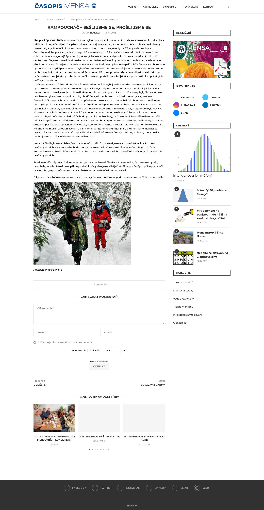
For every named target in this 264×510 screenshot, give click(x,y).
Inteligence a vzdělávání (187, 314)
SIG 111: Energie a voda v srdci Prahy (144, 438)
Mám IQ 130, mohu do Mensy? (212, 192)
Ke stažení (183, 32)
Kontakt (208, 7)
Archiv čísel (150, 7)
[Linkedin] (216, 105)
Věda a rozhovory (183, 298)
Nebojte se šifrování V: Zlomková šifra (212, 254)
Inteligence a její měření (192, 175)
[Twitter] (216, 97)
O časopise (169, 7)
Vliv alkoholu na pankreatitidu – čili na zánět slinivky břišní (212, 214)
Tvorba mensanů (183, 306)
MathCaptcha (103, 361)
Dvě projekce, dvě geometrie (99, 436)
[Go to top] (132, 505)
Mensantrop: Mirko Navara (210, 234)
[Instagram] (187, 105)
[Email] (187, 113)
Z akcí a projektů (56, 19)
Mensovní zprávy (183, 290)
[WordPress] (197, 488)
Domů (37, 19)
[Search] (222, 7)
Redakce (95, 32)
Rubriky (131, 7)
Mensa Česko (190, 7)
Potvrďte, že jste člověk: (86, 350)
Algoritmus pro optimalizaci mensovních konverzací (54, 438)
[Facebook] (187, 97)
